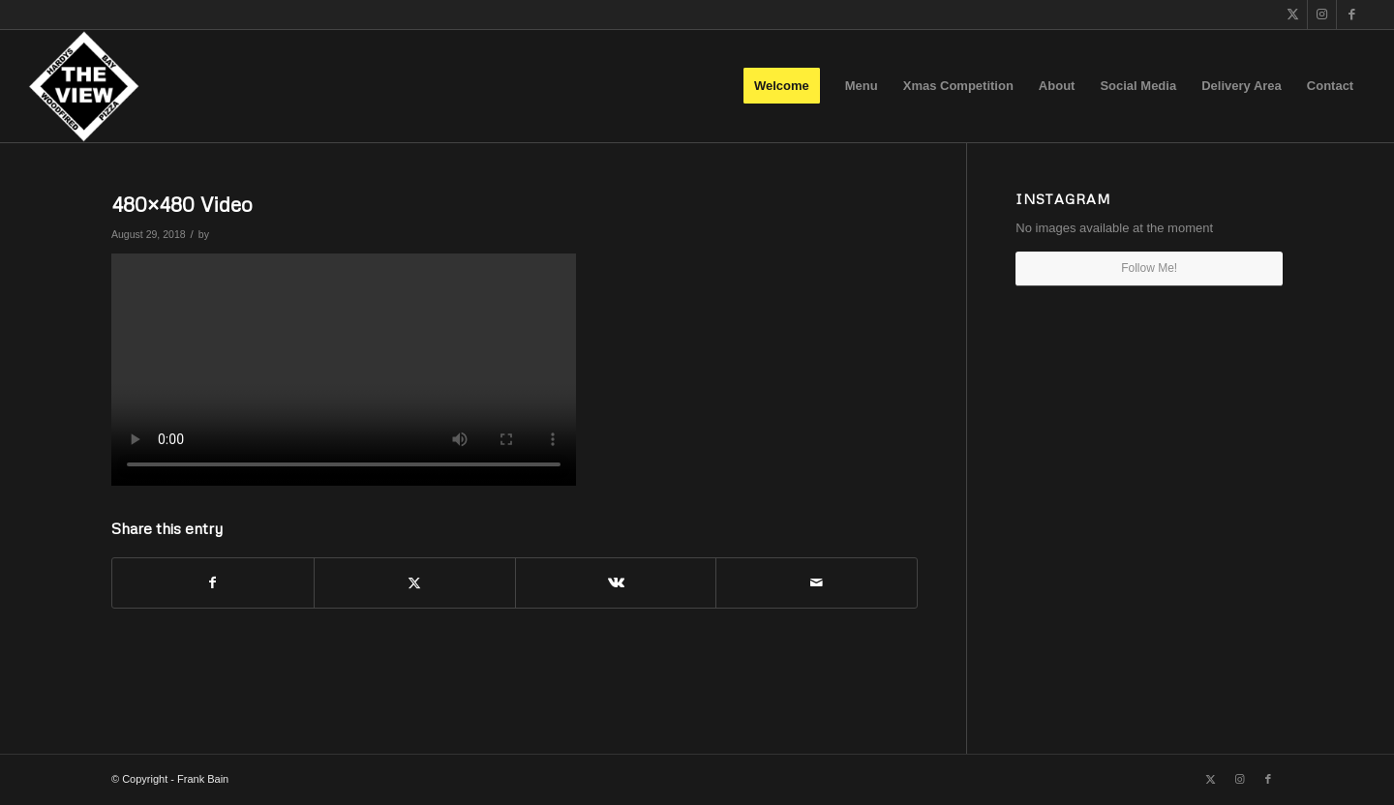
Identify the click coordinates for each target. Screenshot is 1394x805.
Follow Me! (1149, 268)
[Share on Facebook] (213, 583)
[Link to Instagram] (1322, 14)
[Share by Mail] (816, 583)
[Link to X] (1293, 14)
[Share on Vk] (616, 583)
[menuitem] (782, 86)
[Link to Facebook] (1351, 14)
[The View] (83, 86)
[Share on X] (415, 583)
